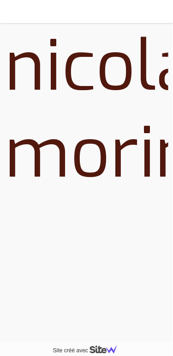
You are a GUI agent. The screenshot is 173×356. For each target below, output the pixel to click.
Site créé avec (88, 350)
